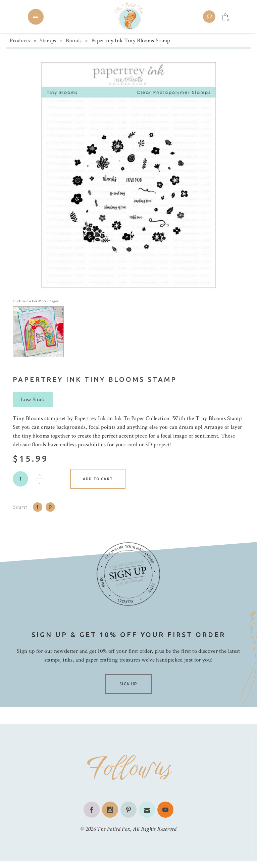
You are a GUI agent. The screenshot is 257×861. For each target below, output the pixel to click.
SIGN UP (128, 684)
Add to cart (98, 479)
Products (20, 40)
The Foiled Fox (113, 829)
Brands (74, 40)
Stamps (48, 40)
